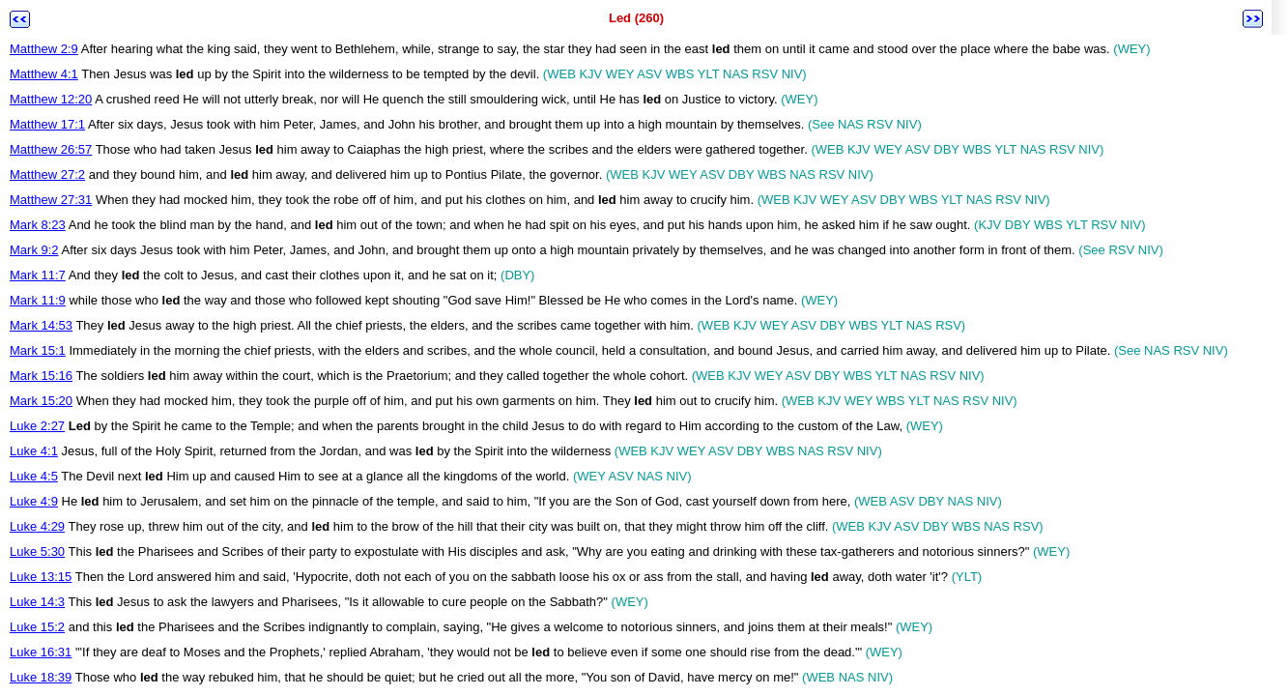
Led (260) (636, 18)
